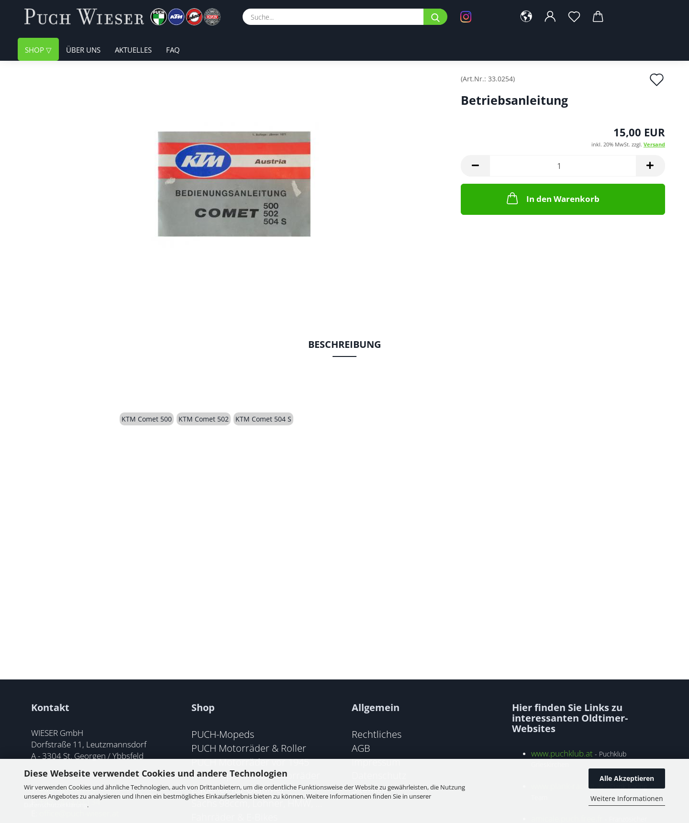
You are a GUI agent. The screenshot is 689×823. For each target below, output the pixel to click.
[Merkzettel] (575, 16)
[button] (527, 16)
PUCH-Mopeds (222, 734)
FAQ (173, 50)
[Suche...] (435, 17)
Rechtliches (376, 734)
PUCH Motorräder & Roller (248, 748)
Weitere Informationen (626, 798)
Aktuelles (133, 50)
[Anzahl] (562, 166)
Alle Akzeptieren (627, 778)
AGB (361, 748)
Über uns (83, 50)
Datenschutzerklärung (55, 805)
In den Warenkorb (552, 198)
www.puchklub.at (562, 753)
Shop (35, 50)
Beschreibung (344, 344)
